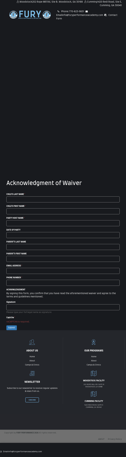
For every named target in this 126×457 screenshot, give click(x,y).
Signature (10, 302)
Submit (11, 328)
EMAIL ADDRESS (14, 266)
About (32, 361)
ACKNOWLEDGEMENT (15, 290)
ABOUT (101, 439)
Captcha (10, 318)
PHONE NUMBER (14, 278)
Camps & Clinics (32, 365)
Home (32, 357)
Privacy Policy (115, 439)
